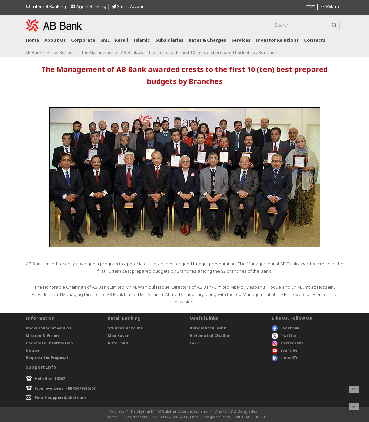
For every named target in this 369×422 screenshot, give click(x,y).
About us (55, 40)
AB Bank (33, 53)
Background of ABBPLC (49, 328)
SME (105, 40)
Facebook (285, 328)
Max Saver (118, 335)
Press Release (61, 53)
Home (32, 40)
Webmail (331, 6)
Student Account (125, 328)
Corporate (83, 40)
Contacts (314, 40)
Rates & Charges (207, 40)
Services (240, 40)
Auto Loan (118, 343)
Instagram (287, 343)
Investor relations (277, 40)
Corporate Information (49, 343)
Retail (121, 40)
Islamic (142, 40)
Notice (32, 350)
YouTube (284, 350)
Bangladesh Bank (208, 328)
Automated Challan (210, 335)
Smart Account (129, 7)
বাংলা (310, 6)
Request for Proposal (47, 358)
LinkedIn (285, 358)
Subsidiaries (169, 40)
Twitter (284, 335)
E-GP (194, 343)
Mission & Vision (42, 335)
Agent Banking (88, 7)
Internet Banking (46, 7)
